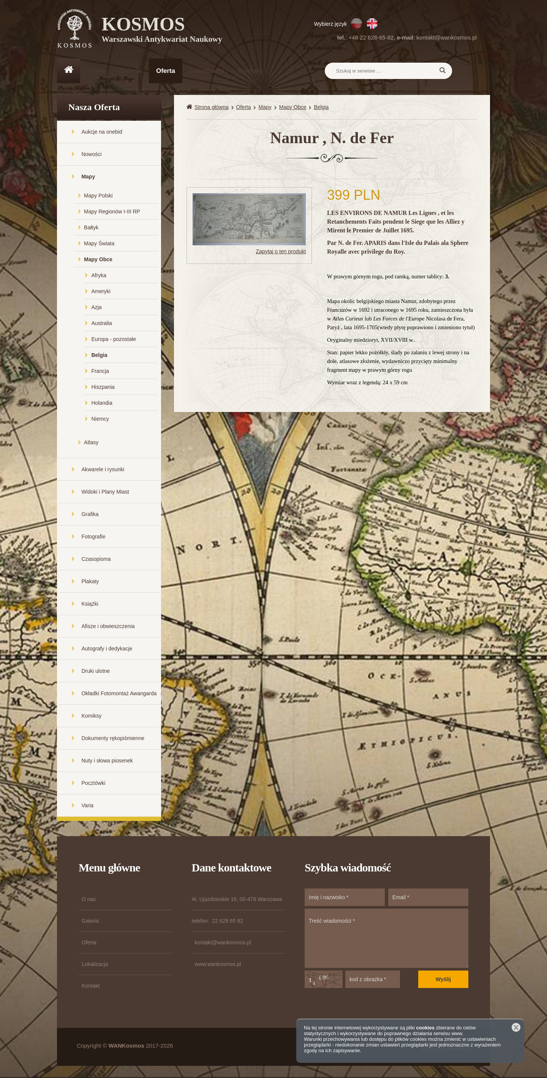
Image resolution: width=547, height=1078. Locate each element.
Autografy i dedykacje (106, 649)
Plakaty (90, 582)
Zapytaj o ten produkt (281, 252)
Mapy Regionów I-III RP (112, 212)
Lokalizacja (207, 70)
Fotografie (93, 537)
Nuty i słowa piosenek (107, 761)
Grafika (89, 515)
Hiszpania (102, 388)
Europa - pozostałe (113, 340)
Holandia (101, 404)
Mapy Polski (98, 196)
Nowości (91, 155)
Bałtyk (91, 228)
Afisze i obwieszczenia (107, 627)
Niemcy (100, 420)
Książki (89, 604)
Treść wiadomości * (386, 939)
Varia (87, 806)
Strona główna (211, 108)
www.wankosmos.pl (218, 965)
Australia (101, 324)
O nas (96, 70)
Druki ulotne (95, 672)
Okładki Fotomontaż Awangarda (119, 694)
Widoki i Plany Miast (105, 492)
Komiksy (91, 716)
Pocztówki (93, 784)
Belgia (99, 356)
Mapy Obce (98, 260)
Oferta (165, 70)
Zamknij (516, 1027)
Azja (96, 308)
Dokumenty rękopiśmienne (112, 739)
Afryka (98, 276)
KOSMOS (162, 30)
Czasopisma (96, 560)
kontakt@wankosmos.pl (446, 37)
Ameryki (101, 292)
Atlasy (91, 443)
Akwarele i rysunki (102, 470)
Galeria (131, 70)
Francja (100, 372)
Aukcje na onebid (101, 132)
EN (372, 23)
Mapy (88, 177)
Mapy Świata (99, 244)
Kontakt (250, 70)
